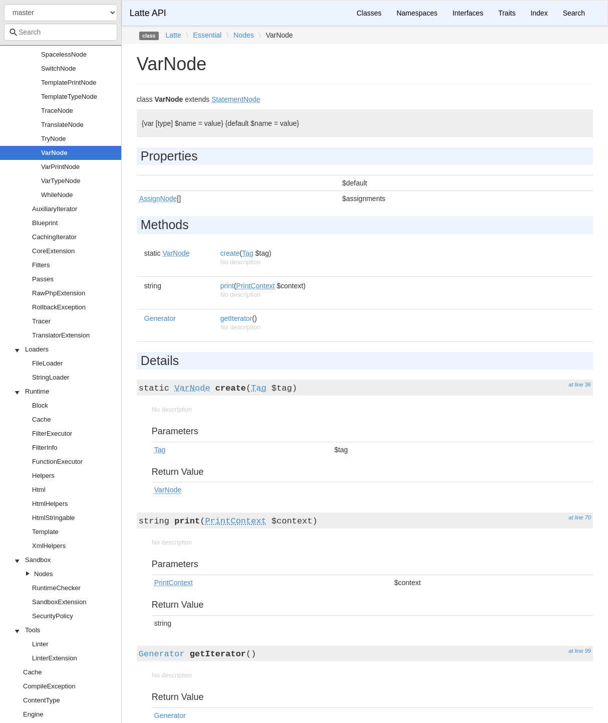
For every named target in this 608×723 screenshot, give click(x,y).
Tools (32, 630)
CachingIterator (54, 237)
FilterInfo (45, 447)
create (230, 253)
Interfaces (467, 13)
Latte (173, 35)
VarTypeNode (61, 181)
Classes (369, 13)
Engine (33, 714)
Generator (160, 318)
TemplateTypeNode (69, 96)
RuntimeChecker (56, 588)
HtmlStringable (53, 517)
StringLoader (50, 377)
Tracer (41, 321)
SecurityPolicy (52, 616)
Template (45, 531)
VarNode (54, 152)
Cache (41, 419)
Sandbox (38, 560)
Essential (207, 35)
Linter (40, 644)
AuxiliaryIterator (54, 209)
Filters (41, 265)
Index (538, 13)
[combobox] (60, 32)
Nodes (43, 574)
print (227, 286)
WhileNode (57, 195)
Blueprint (45, 223)
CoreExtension (53, 251)
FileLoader (47, 363)
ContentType (41, 700)
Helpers (43, 475)
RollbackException (59, 307)
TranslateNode (62, 124)
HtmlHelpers (50, 503)
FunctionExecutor (57, 461)
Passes (43, 279)
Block (40, 405)
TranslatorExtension (61, 335)
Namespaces (417, 13)
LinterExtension (54, 658)
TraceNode (57, 110)
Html (39, 489)
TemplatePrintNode (69, 82)
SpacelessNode (64, 54)
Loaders (37, 349)
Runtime (37, 391)
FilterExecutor (52, 433)
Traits (506, 13)
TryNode (53, 138)
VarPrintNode (60, 166)
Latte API (148, 13)
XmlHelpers (49, 546)
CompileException (49, 686)
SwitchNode (58, 68)
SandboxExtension (59, 602)
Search (574, 13)
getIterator (236, 318)
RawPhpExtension (58, 293)
